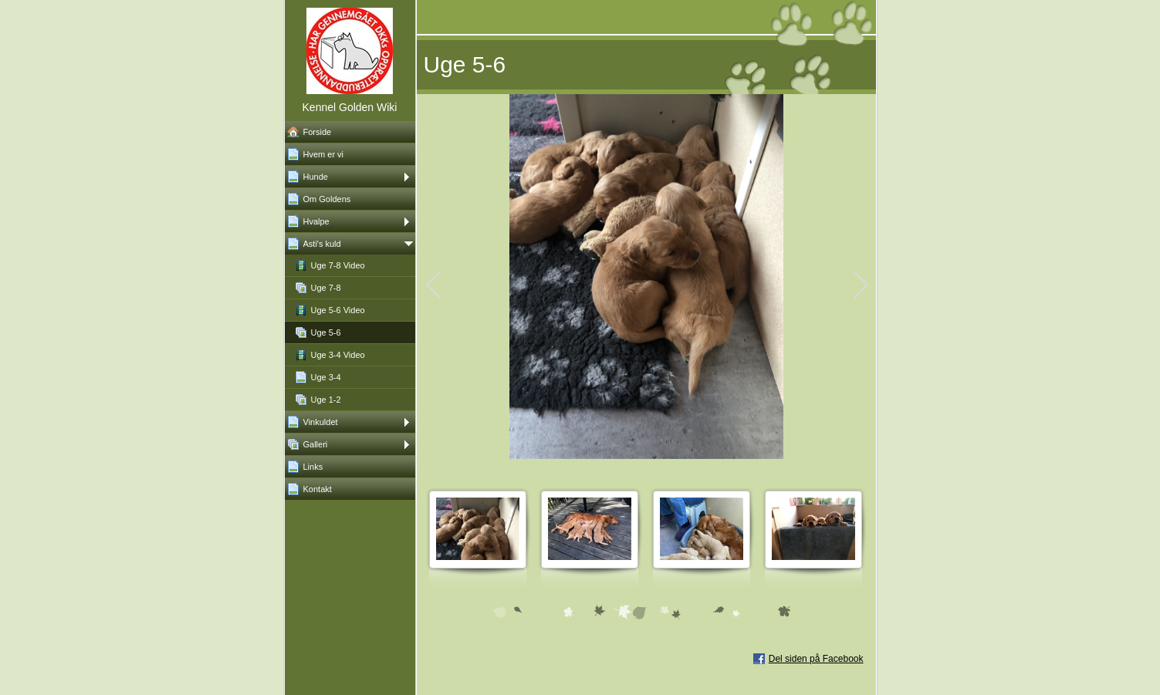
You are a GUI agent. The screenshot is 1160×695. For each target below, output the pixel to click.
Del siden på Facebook (816, 658)
